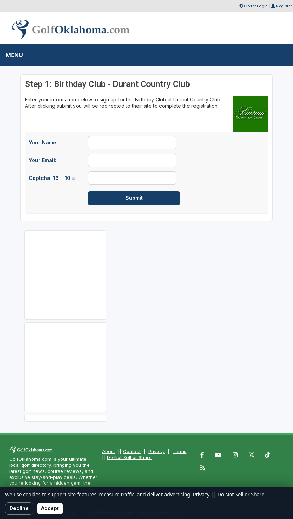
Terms (179, 451)
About (108, 451)
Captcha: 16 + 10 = (52, 178)
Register (284, 6)
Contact (132, 451)
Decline (19, 508)
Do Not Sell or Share (129, 457)
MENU (14, 55)
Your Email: (42, 160)
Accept (50, 508)
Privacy (156, 451)
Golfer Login (256, 6)
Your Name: (43, 142)
